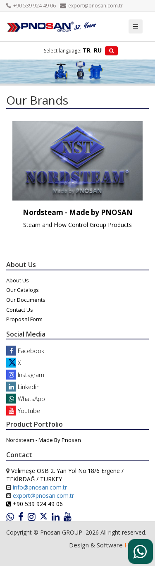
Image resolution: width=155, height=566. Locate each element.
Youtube (23, 411)
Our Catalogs (22, 290)
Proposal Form (24, 319)
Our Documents (25, 299)
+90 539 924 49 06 (31, 5)
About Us (17, 280)
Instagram (25, 375)
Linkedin (23, 387)
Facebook (25, 351)
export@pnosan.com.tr (91, 5)
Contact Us (19, 309)
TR (87, 50)
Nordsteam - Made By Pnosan (43, 440)
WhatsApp (25, 399)
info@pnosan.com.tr (40, 487)
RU (98, 50)
